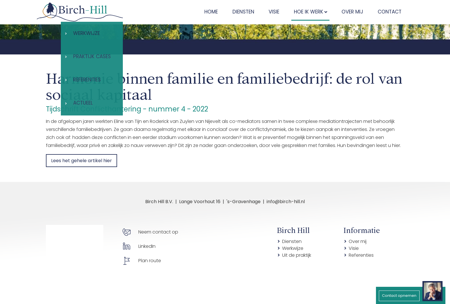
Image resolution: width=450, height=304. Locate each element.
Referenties (361, 255)
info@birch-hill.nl (286, 201)
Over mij (357, 241)
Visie (354, 248)
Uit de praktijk (296, 255)
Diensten (292, 241)
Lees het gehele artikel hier (81, 160)
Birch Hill (293, 229)
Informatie (362, 229)
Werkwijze (292, 248)
